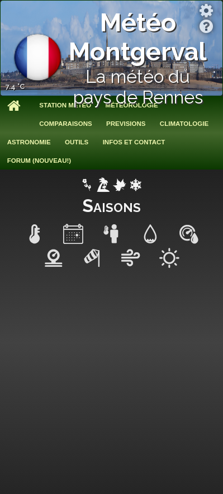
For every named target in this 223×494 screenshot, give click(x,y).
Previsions (125, 123)
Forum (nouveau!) (39, 160)
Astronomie (29, 142)
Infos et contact (134, 142)
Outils (76, 142)
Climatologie (184, 123)
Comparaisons (65, 123)
